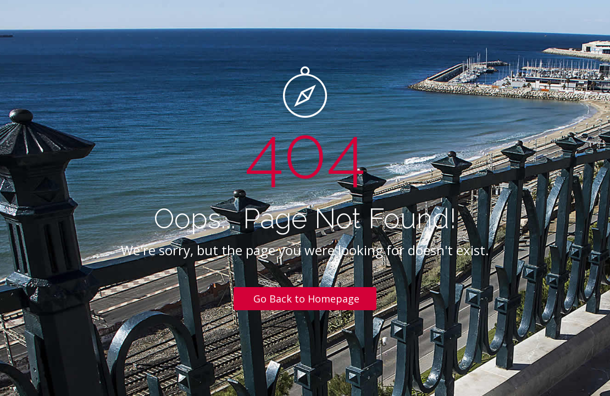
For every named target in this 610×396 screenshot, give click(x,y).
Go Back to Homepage (306, 298)
